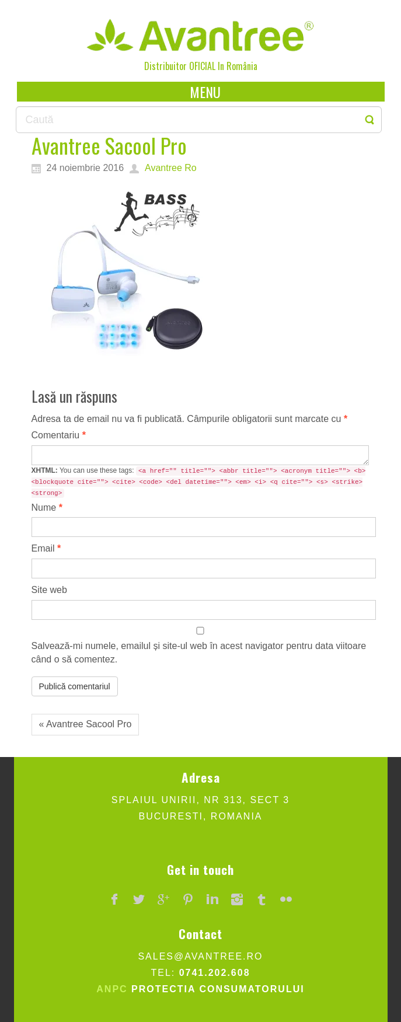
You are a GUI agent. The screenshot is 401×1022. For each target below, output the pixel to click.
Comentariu (59, 435)
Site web (49, 590)
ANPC (111, 989)
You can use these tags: (199, 482)
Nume (47, 507)
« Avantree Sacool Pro (85, 724)
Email (46, 548)
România (241, 66)
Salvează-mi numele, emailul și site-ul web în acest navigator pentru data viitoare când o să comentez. (199, 652)
